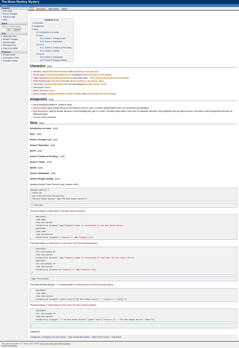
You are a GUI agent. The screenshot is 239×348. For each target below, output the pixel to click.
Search (4, 23)
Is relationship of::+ (54, 243)
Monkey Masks (39, 108)
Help (5, 20)
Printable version (10, 61)
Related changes (10, 39)
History (64, 8)
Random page (9, 17)
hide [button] (56, 20)
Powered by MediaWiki (9, 345)
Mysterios (37, 71)
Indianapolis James (41, 87)
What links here (10, 36)
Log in (4, 5)
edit (49, 66)
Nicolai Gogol (39, 75)
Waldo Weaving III (41, 78)
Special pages (9, 42)
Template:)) (67, 237)
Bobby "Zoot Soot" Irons (43, 90)
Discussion (41, 8)
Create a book (9, 55)
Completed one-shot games (54, 337)
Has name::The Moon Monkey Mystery (80, 243)
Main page (7, 11)
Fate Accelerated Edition (79, 337)
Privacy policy (44, 343)
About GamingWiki (56, 343)
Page (31, 8)
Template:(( (36, 211)
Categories (35, 337)
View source (53, 8)
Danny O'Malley (40, 94)
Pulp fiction (116, 337)
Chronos (37, 117)
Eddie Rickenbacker (42, 81)
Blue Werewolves (40, 111)
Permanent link (9, 45)
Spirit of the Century (100, 337)
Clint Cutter (38, 84)
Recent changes (10, 14)
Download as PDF (11, 58)
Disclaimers (67, 343)
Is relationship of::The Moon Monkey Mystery (65, 211)
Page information (10, 48)
